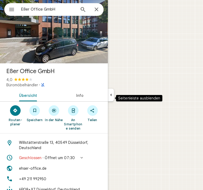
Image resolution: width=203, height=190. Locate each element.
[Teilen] (92, 113)
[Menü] (11, 10)
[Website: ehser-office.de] (54, 168)
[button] (54, 158)
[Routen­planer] (15, 115)
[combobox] (48, 9)
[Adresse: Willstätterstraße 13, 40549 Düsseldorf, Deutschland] (54, 145)
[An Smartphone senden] (73, 117)
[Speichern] (34, 113)
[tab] (27, 95)
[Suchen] (83, 10)
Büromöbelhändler (22, 85)
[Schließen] (96, 9)
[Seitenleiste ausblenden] (111, 95)
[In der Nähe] (54, 113)
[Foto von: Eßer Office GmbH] (54, 31)
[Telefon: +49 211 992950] (54, 179)
